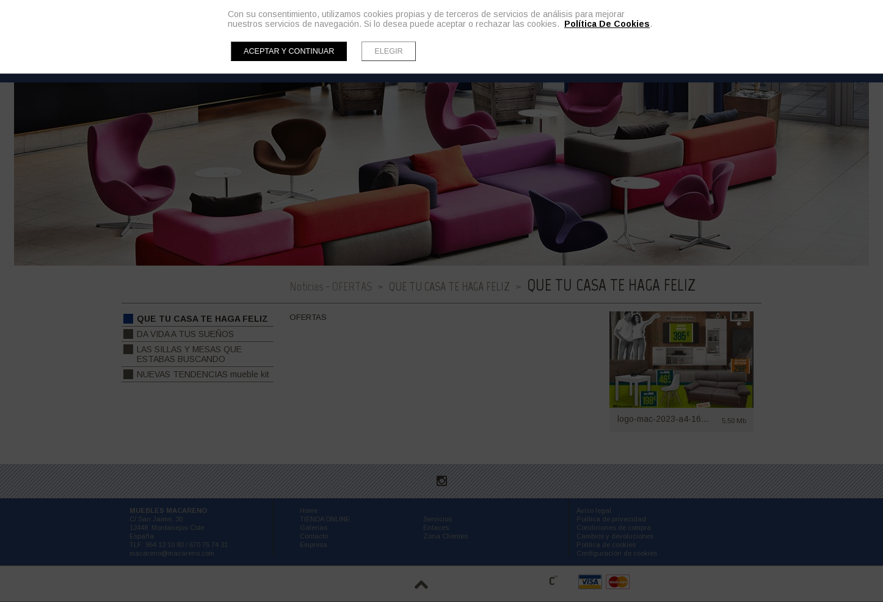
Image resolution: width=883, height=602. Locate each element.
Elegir (388, 51)
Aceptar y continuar (289, 51)
